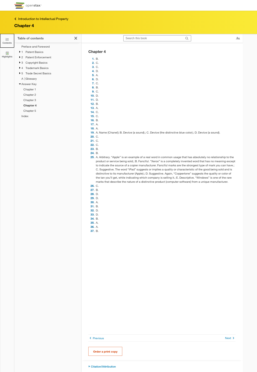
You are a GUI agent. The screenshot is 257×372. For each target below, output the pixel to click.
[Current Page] (50, 105)
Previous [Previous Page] (96, 338)
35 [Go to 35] (92, 222)
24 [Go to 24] (92, 153)
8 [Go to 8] (93, 87)
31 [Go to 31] (92, 206)
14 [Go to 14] (92, 112)
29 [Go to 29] (92, 198)
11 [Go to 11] (92, 99)
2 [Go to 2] (93, 62)
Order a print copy (105, 351)
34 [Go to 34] (92, 218)
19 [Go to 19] (92, 132)
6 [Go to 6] (93, 79)
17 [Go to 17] (92, 124)
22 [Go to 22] (92, 144)
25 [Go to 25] (92, 157)
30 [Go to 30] (92, 202)
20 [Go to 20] (92, 136)
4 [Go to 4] (93, 71)
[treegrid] (47, 81)
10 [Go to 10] (92, 95)
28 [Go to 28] (92, 194)
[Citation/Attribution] (162, 366)
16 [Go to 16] (92, 120)
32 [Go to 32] (92, 210)
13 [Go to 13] (92, 107)
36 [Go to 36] (92, 226)
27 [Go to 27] (92, 189)
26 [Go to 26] (92, 185)
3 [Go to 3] (93, 66)
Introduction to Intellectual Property (41, 19)
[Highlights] (7, 54)
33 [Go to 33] (92, 214)
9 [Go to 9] (93, 91)
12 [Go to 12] (92, 103)
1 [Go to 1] (93, 58)
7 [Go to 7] (93, 83)
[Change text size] (238, 38)
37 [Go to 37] (92, 230)
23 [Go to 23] (92, 148)
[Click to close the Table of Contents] (7, 41)
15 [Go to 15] (92, 116)
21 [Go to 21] (92, 140)
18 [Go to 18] (92, 128)
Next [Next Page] (230, 338)
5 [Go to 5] (93, 75)
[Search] (187, 38)
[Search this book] (153, 38)
